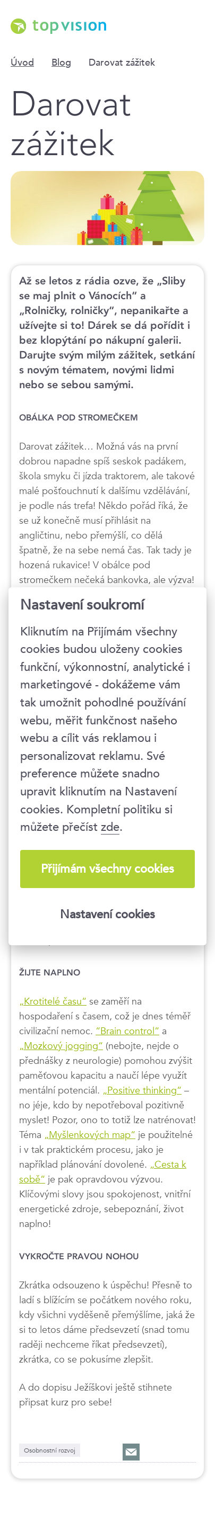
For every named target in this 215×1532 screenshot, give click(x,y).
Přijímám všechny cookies (107, 869)
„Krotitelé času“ (53, 1001)
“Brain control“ (127, 1030)
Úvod (22, 62)
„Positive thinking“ (142, 1089)
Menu (196, 23)
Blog (61, 62)
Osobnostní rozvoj (49, 1450)
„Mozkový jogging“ (61, 1045)
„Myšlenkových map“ (89, 1134)
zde (110, 827)
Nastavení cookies (107, 914)
